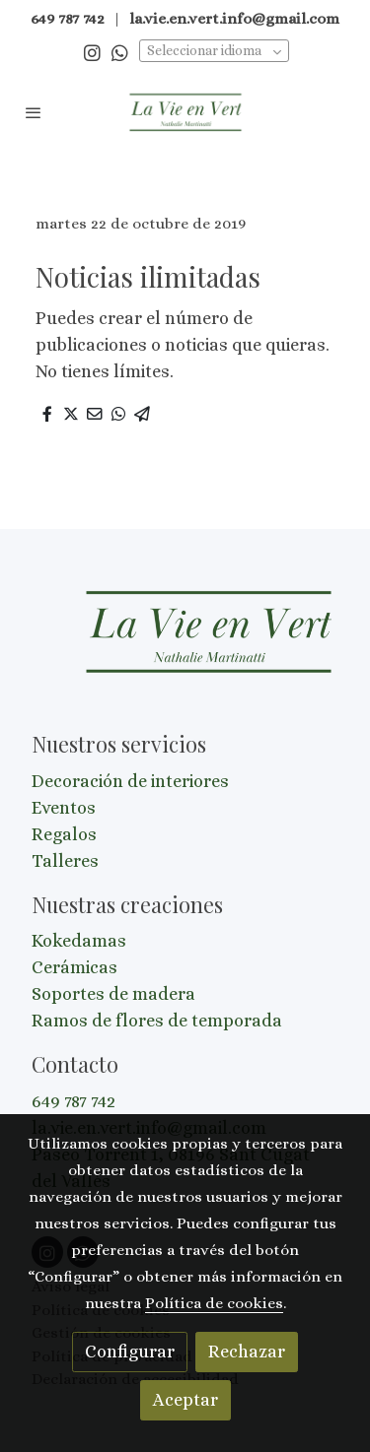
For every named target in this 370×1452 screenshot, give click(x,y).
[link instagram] (92, 51)
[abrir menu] (33, 112)
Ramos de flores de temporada (157, 1020)
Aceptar (185, 1400)
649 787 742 (73, 1101)
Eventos (64, 808)
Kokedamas (79, 941)
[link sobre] (185, 644)
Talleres (65, 861)
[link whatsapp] (119, 51)
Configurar (130, 1351)
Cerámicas (74, 967)
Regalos (64, 834)
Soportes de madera (113, 994)
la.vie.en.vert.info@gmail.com (234, 19)
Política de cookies (214, 1303)
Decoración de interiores (130, 781)
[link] (185, 113)
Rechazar (246, 1351)
